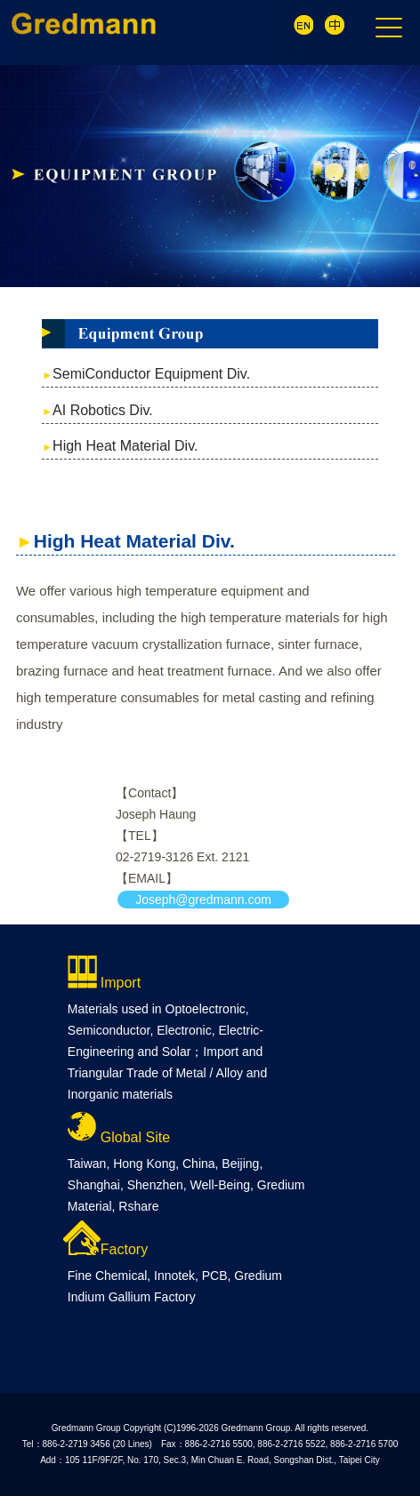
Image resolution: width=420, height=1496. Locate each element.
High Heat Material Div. (125, 445)
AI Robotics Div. (102, 410)
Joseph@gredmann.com (203, 899)
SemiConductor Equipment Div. (151, 373)
